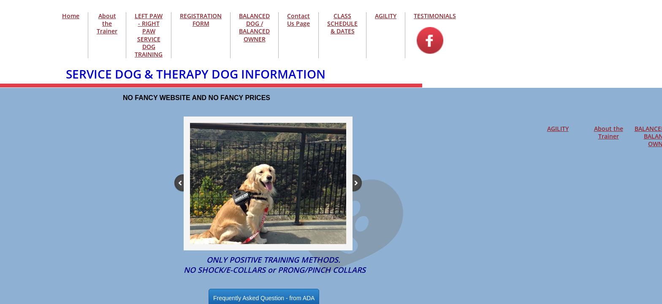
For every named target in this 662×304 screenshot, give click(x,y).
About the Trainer (608, 132)
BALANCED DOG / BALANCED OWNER (254, 27)
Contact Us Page (298, 19)
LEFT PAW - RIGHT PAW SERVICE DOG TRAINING (149, 35)
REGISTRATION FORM (201, 19)
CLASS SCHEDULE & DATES (342, 23)
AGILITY (558, 129)
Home (70, 16)
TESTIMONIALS (435, 16)
